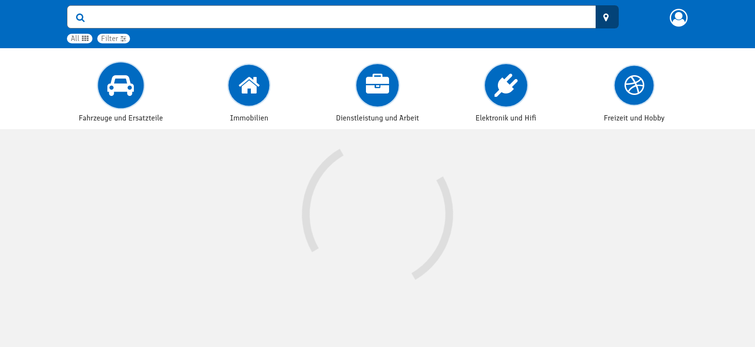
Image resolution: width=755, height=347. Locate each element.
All (80, 38)
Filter (114, 38)
